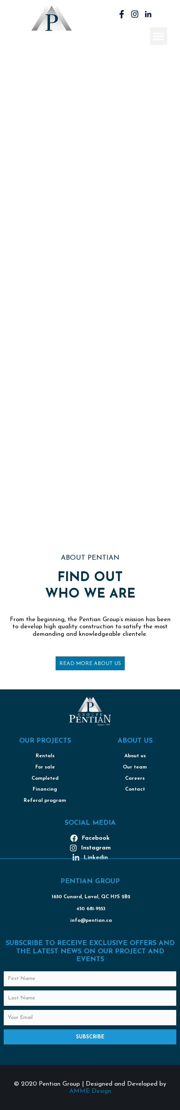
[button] (159, 36)
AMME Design (90, 1091)
